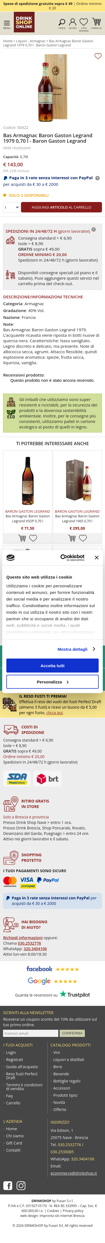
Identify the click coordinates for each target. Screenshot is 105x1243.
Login (11, 1052)
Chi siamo (15, 1135)
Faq (9, 1095)
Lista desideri (83, 29)
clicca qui (54, 712)
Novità (59, 1102)
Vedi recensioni (17, 147)
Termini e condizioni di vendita (24, 1086)
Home (7, 41)
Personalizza (53, 681)
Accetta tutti (53, 665)
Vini (56, 1052)
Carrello (96, 27)
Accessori (61, 1088)
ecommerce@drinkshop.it (74, 1173)
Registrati (14, 1059)
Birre (57, 1066)
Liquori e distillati (68, 1059)
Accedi (73, 27)
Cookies (53, 1210)
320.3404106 (35, 948)
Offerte (59, 1109)
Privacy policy (73, 1210)
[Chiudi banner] (97, 558)
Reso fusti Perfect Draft (22, 1075)
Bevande (61, 1073)
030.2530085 (62, 1151)
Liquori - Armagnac (30, 41)
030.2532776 (29, 943)
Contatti (13, 1150)
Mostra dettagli (72, 649)
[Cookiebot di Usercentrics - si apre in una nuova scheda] (63, 557)
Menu (7, 28)
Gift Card (14, 1143)
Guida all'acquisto (22, 1066)
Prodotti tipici (65, 1095)
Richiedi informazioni (23, 937)
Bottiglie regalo (66, 1081)
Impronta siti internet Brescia (62, 1215)
